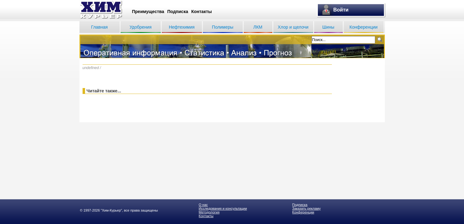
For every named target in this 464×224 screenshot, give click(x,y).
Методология (209, 212)
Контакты (201, 11)
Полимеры (222, 27)
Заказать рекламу (306, 208)
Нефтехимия (182, 27)
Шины (328, 27)
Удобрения (140, 27)
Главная (99, 27)
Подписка (177, 11)
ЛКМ (257, 27)
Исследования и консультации (223, 208)
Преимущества (148, 11)
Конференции (364, 27)
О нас (203, 205)
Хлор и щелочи (293, 27)
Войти (341, 9)
